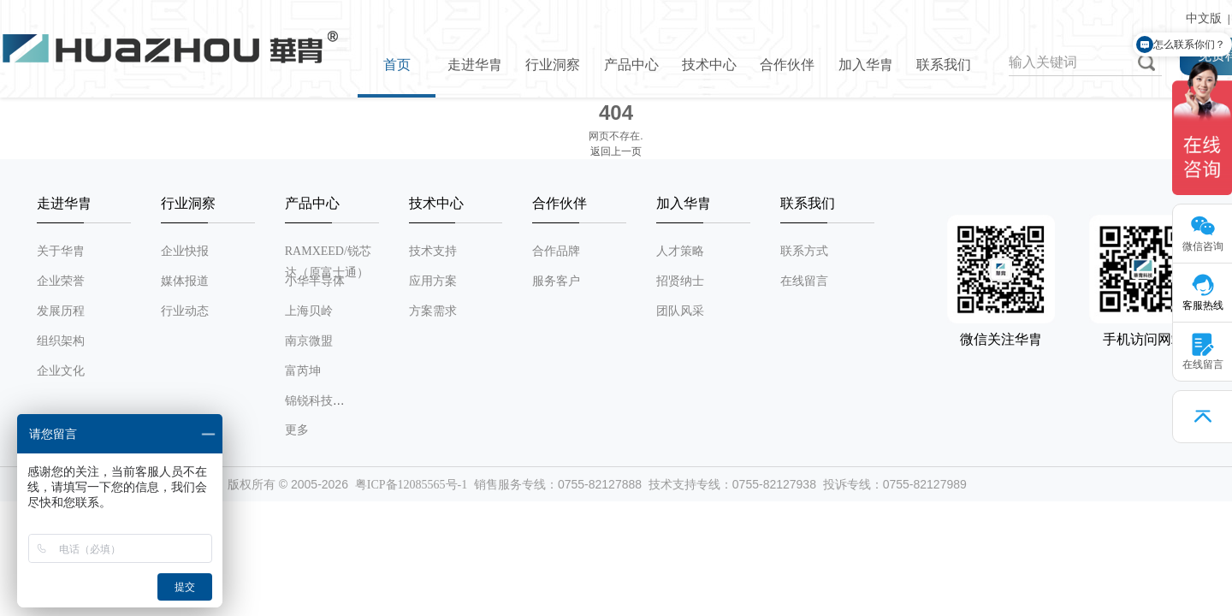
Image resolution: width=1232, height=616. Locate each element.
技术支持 (433, 251)
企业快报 (185, 251)
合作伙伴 (787, 64)
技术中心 (709, 64)
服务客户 (556, 281)
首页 (397, 64)
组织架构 (61, 341)
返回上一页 (616, 151)
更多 (297, 430)
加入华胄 (865, 64)
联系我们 (943, 64)
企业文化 (61, 370)
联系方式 (804, 251)
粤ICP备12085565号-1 (411, 484)
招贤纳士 (680, 281)
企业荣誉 (61, 281)
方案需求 (433, 311)
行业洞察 (552, 64)
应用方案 (433, 281)
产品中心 (631, 64)
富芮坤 (303, 370)
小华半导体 (315, 281)
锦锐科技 (309, 400)
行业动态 (185, 311)
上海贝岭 (309, 311)
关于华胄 (61, 251)
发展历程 (61, 311)
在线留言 (804, 281)
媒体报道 (185, 281)
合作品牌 (556, 251)
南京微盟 (309, 341)
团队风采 (680, 311)
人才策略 (680, 251)
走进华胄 (474, 64)
